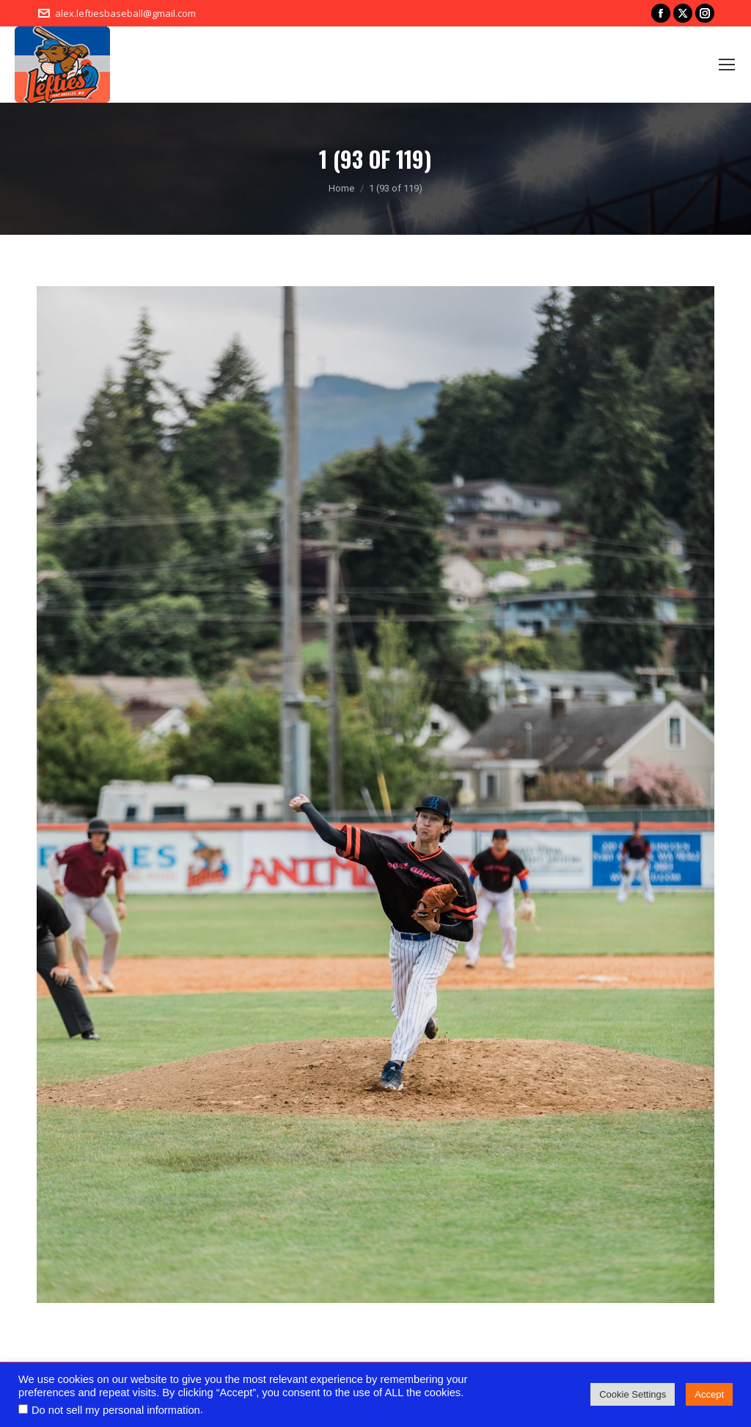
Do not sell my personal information (116, 1410)
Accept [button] (709, 1394)
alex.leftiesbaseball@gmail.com (125, 13)
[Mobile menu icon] (726, 64)
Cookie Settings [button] (632, 1394)
